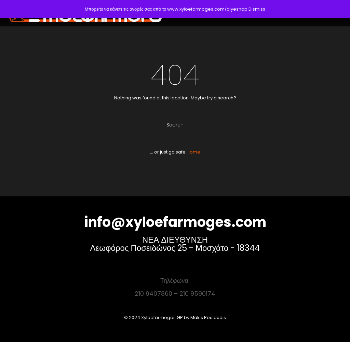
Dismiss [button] (256, 9)
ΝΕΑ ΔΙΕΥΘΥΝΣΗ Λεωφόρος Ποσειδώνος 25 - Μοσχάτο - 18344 (175, 244)
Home (193, 152)
